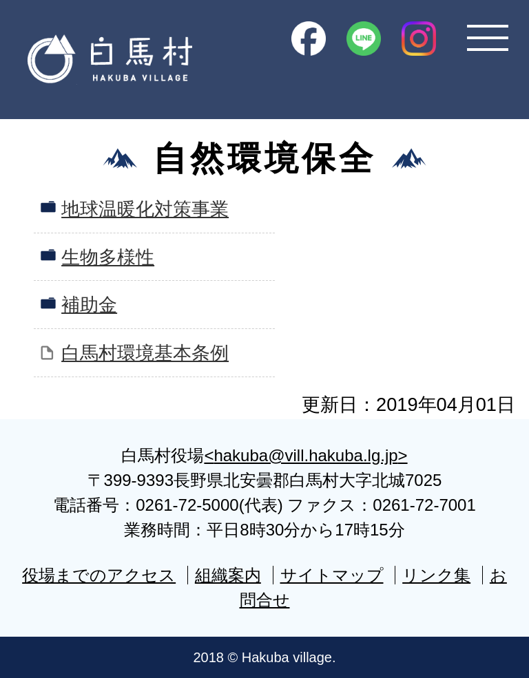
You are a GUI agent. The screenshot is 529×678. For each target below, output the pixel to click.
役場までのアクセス (99, 575)
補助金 (89, 304)
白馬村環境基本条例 (145, 352)
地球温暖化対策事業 (145, 209)
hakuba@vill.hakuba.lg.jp (305, 455)
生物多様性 (107, 257)
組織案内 (228, 575)
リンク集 (436, 575)
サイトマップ (332, 575)
